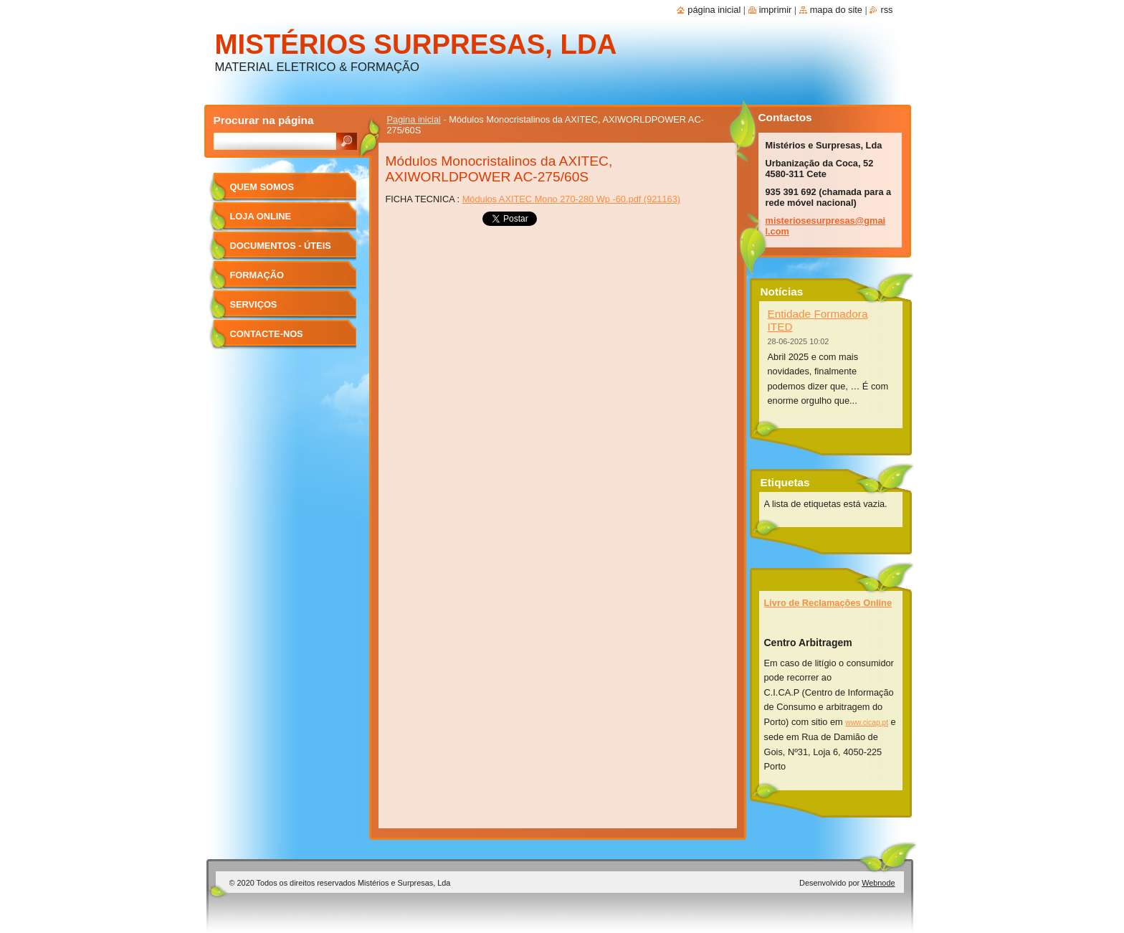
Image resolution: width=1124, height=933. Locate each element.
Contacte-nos (266, 333)
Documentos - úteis (280, 245)
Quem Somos (262, 186)
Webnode (878, 882)
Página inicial (713, 9)
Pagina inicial (414, 119)
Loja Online (261, 216)
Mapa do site (836, 9)
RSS (886, 9)
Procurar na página (264, 120)
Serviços (253, 304)
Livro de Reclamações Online (828, 602)
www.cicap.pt (866, 722)
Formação (257, 275)
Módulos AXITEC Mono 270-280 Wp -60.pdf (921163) (571, 199)
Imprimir (775, 9)
